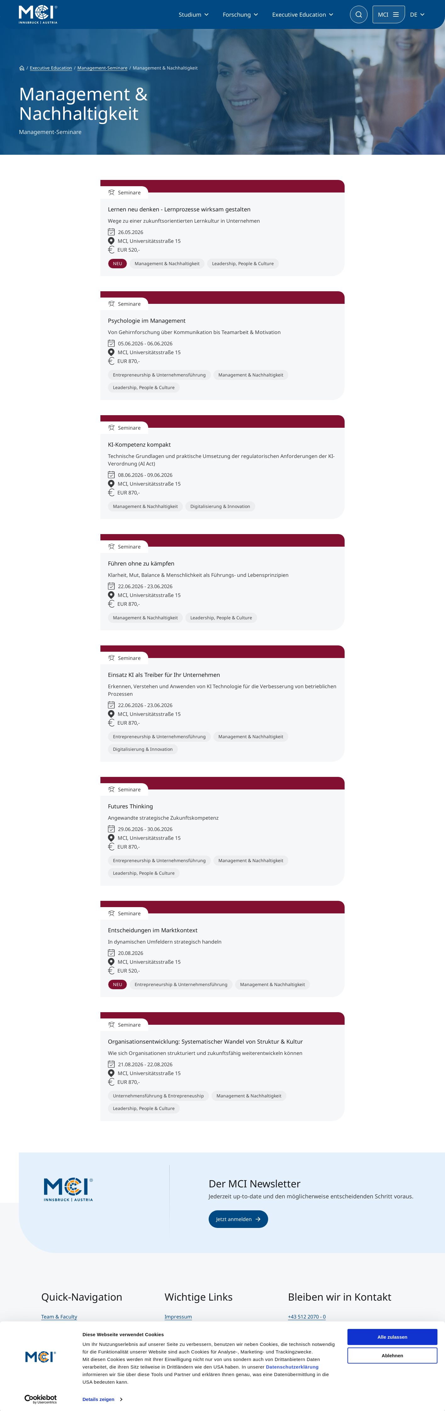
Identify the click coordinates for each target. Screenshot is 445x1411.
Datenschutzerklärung (292, 1366)
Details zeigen (98, 1398)
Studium (190, 14)
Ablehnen (392, 1354)
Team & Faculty (59, 1316)
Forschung (237, 14)
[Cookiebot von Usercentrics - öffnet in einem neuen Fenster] (40, 1398)
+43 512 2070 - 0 (307, 1316)
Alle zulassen (392, 1336)
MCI (383, 14)
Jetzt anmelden (238, 1219)
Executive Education (299, 14)
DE (413, 14)
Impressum (178, 1316)
